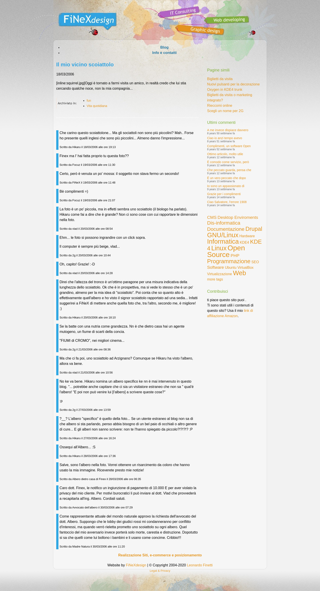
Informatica (223, 241)
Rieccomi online (219, 105)
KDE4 (244, 242)
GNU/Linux (222, 235)
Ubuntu (230, 267)
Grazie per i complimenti (224, 194)
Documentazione (225, 229)
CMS (212, 217)
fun (89, 100)
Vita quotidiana (97, 106)
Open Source (226, 251)
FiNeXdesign (136, 565)
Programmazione (228, 261)
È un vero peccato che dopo (226, 178)
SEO (255, 262)
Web (239, 273)
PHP (235, 255)
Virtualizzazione (219, 274)
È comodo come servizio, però (228, 162)
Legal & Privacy (160, 570)
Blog (164, 47)
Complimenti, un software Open (229, 146)
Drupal (253, 229)
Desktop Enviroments (238, 217)
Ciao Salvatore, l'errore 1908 (227, 202)
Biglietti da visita (220, 79)
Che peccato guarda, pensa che (229, 170)
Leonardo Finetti (200, 565)
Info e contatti (164, 53)
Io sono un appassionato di (225, 186)
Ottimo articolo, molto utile (225, 154)
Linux (219, 248)
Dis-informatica (223, 223)
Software (215, 267)
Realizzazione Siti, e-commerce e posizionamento (160, 555)
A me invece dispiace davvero (227, 130)
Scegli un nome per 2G (225, 111)
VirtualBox (245, 267)
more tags (215, 279)
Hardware (247, 236)
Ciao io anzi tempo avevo (224, 138)
